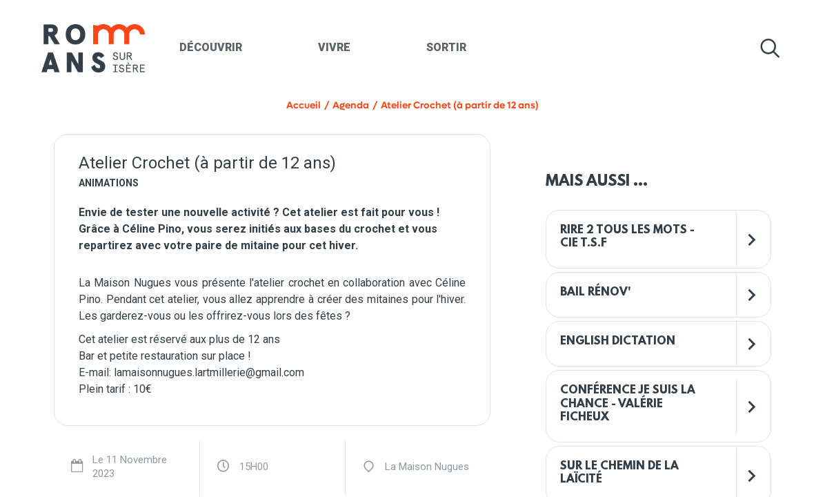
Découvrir (210, 47)
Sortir (446, 47)
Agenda (350, 105)
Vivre (334, 47)
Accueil (303, 105)
